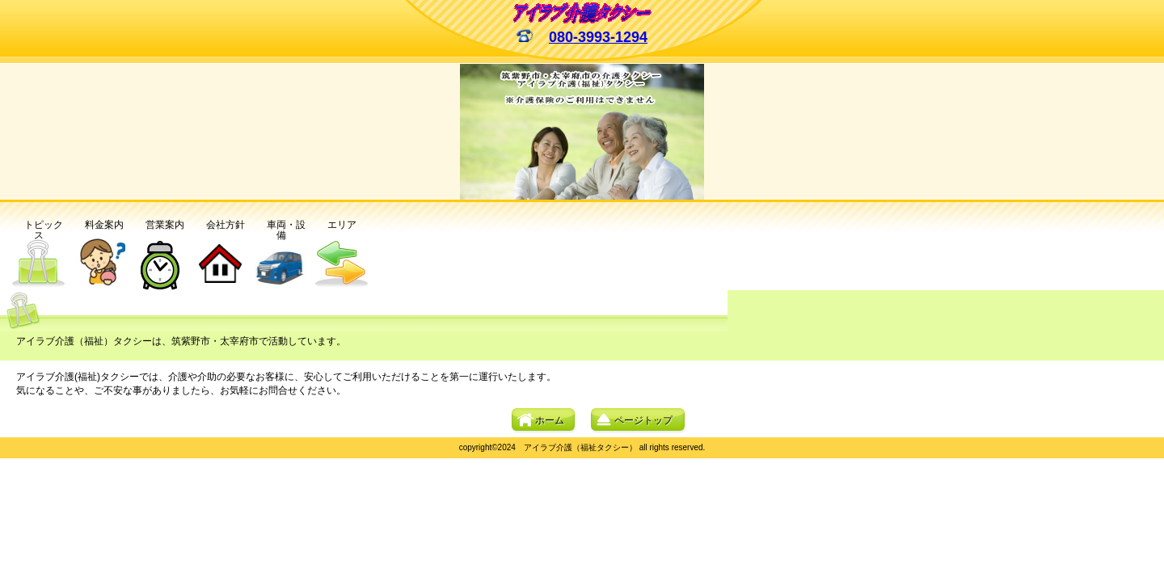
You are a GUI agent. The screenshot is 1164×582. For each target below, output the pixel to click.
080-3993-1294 (598, 37)
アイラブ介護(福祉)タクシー (582, 13)
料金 (99, 224)
